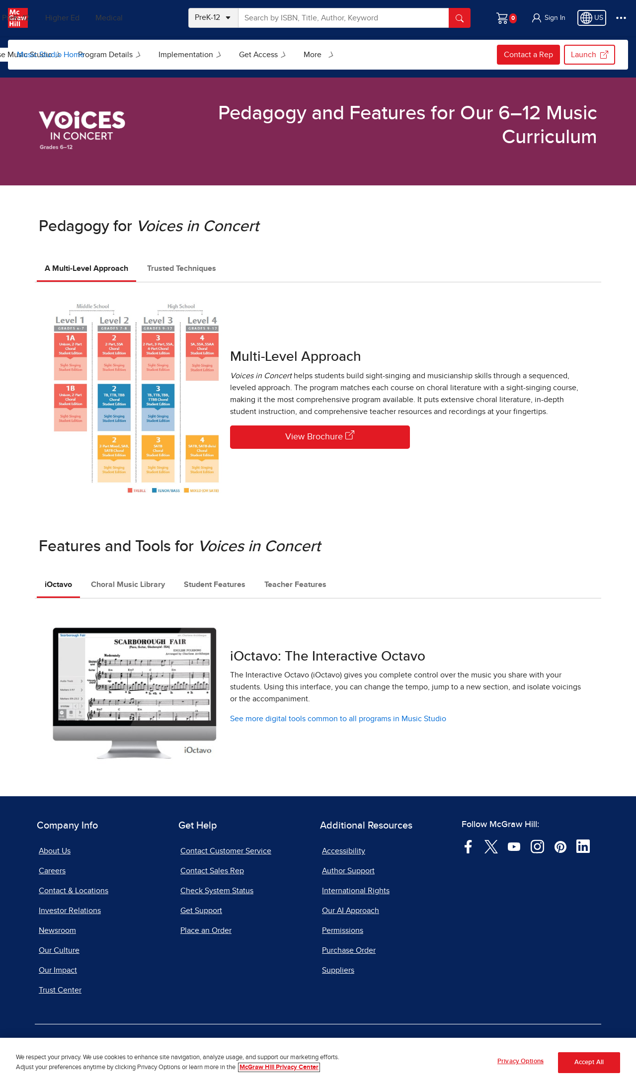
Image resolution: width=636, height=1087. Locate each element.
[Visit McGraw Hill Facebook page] (468, 846)
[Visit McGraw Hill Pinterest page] (560, 846)
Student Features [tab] (214, 584)
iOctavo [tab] (58, 584)
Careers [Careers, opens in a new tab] (52, 871)
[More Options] (621, 18)
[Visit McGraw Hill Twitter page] (491, 846)
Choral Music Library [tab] (128, 584)
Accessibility (343, 851)
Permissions (342, 930)
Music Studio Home (50, 55)
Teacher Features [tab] (295, 584)
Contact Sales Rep (212, 871)
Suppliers (338, 970)
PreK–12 (53, 18)
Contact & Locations (73, 891)
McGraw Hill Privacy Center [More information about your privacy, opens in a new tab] (278, 1067)
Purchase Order (349, 950)
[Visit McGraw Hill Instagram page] (537, 846)
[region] (318, 1062)
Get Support (201, 911)
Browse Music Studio (138, 55)
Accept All (589, 1062)
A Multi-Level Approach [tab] (86, 268)
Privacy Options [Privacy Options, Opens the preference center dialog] (520, 1061)
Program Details (228, 55)
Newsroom (57, 930)
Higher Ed (100, 18)
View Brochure (319, 435)
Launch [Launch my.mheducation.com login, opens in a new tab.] (589, 55)
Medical (146, 18)
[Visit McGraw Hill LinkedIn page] (583, 846)
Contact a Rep (528, 55)
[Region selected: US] (591, 18)
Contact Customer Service (225, 851)
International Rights (356, 891)
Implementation (308, 55)
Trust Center (60, 990)
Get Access (381, 55)
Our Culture (59, 950)
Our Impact (58, 970)
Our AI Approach (350, 911)
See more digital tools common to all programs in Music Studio (338, 719)
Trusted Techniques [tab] (181, 268)
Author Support (348, 871)
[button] (548, 18)
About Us (55, 851)
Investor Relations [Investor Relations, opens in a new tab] (70, 911)
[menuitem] (137, 55)
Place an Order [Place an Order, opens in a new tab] (206, 930)
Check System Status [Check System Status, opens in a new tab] (216, 891)
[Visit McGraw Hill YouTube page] (514, 846)
